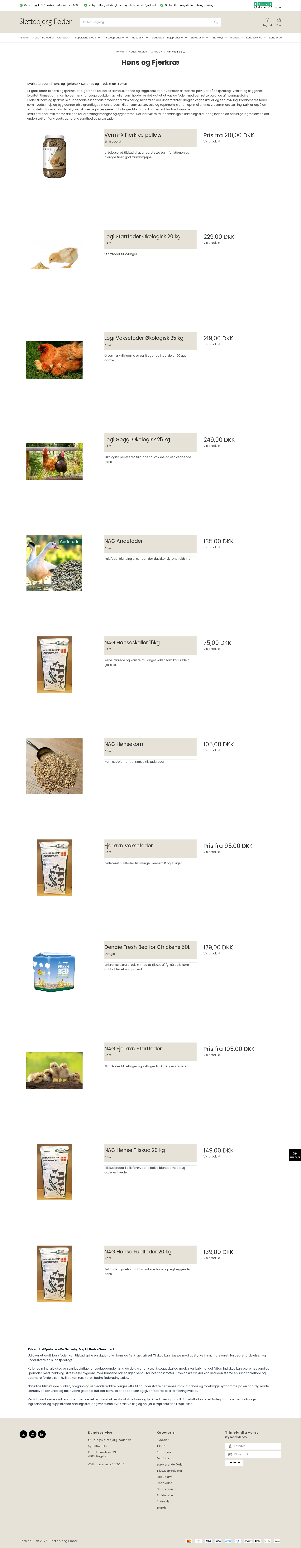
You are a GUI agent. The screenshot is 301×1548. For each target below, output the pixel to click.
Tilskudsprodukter (169, 1471)
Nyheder (163, 1440)
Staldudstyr (165, 1495)
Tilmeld (234, 1462)
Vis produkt (212, 141)
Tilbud (161, 1446)
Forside (26, 1541)
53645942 (100, 1446)
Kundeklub (275, 37)
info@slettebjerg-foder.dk (112, 1440)
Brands (161, 1508)
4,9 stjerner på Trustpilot (267, 5)
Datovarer (164, 1452)
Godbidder (164, 1483)
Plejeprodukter (167, 1489)
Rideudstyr (164, 1477)
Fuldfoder (163, 1458)
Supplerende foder (170, 1464)
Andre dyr (164, 1501)
